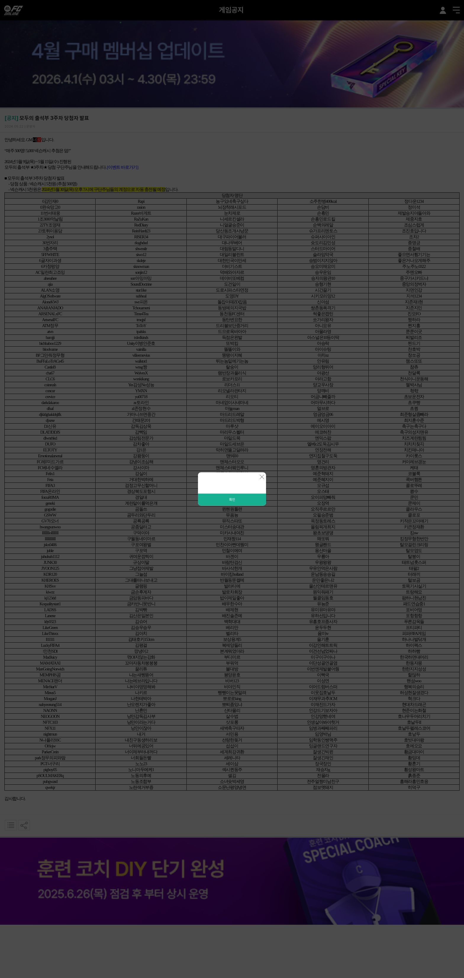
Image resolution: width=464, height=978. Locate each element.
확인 (232, 500)
